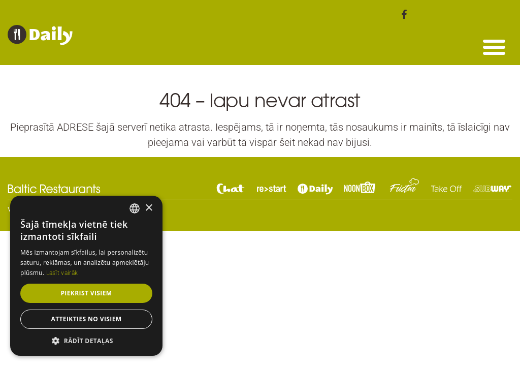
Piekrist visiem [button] (86, 293)
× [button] (148, 208)
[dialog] (86, 276)
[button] (494, 46)
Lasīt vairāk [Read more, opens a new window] (62, 273)
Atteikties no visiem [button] (86, 319)
